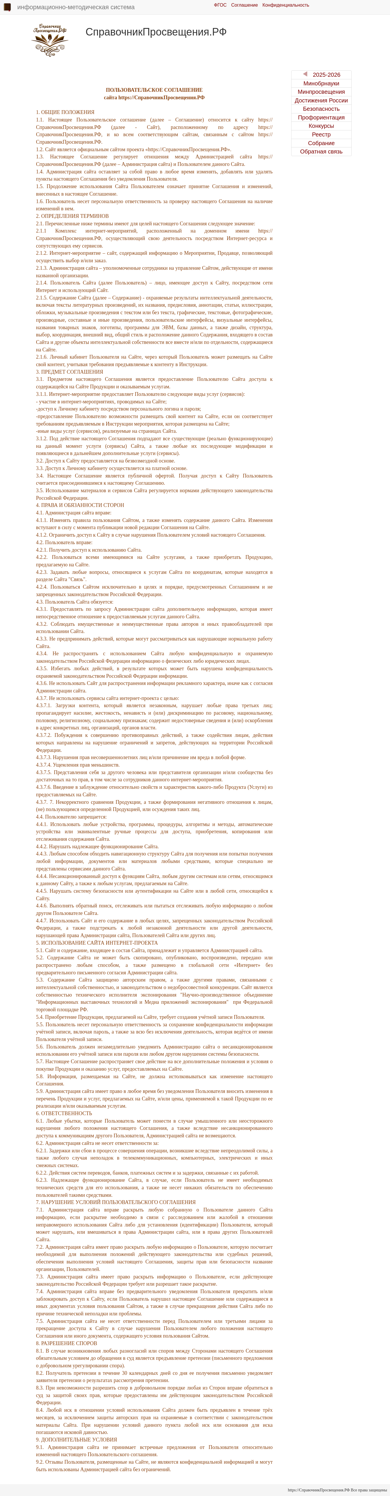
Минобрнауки (321, 83)
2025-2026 (321, 74)
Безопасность (321, 109)
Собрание (321, 143)
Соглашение (244, 5)
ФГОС (220, 5)
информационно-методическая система (69, 7)
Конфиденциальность (285, 5)
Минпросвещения (321, 92)
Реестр (321, 134)
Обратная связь (321, 151)
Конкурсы (321, 126)
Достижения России (321, 100)
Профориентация (321, 117)
